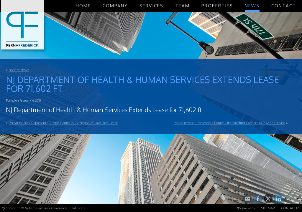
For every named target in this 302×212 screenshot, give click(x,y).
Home (83, 6)
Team (182, 6)
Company (115, 6)
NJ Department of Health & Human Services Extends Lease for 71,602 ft (104, 110)
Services (151, 6)
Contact (283, 6)
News (252, 6)
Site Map (268, 208)
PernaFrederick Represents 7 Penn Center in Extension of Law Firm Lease (63, 123)
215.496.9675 (245, 208)
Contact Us (290, 208)
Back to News (19, 70)
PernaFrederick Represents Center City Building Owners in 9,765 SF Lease (229, 123)
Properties (217, 6)
